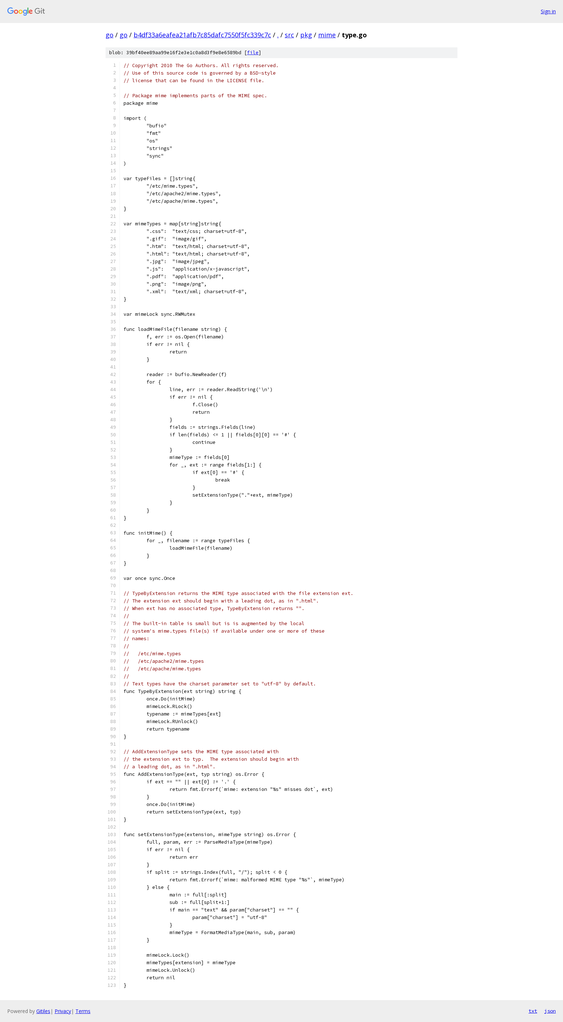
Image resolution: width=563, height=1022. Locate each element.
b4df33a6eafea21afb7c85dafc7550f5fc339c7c (202, 35)
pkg (306, 35)
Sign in (548, 11)
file (253, 53)
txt (533, 1011)
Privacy (63, 1011)
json (550, 1011)
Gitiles (43, 1011)
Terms (82, 1011)
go (109, 35)
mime (327, 35)
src (289, 35)
